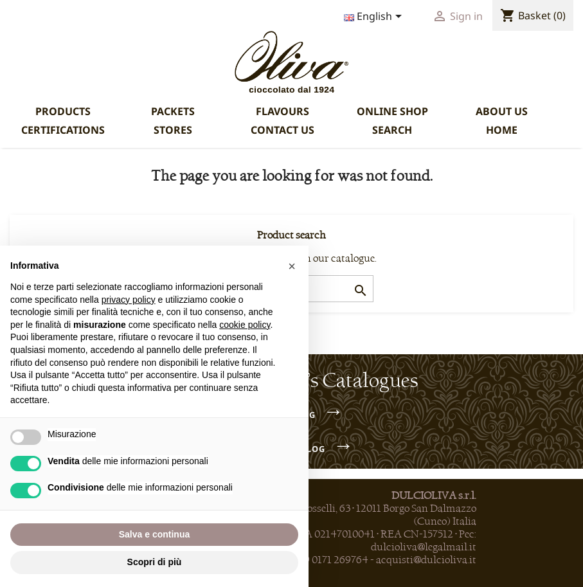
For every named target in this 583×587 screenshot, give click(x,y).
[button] (292, 266)
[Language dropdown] (375, 17)
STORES (173, 130)
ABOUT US (502, 111)
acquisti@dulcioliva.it (426, 560)
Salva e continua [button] (154, 534)
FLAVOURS (282, 111)
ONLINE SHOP (392, 111)
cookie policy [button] (244, 325)
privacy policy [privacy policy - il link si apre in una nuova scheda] (129, 299)
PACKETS (173, 111)
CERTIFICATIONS (63, 130)
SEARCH (392, 130)
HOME (501, 130)
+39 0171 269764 (330, 560)
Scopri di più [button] (154, 562)
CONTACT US (282, 130)
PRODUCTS (63, 111)
